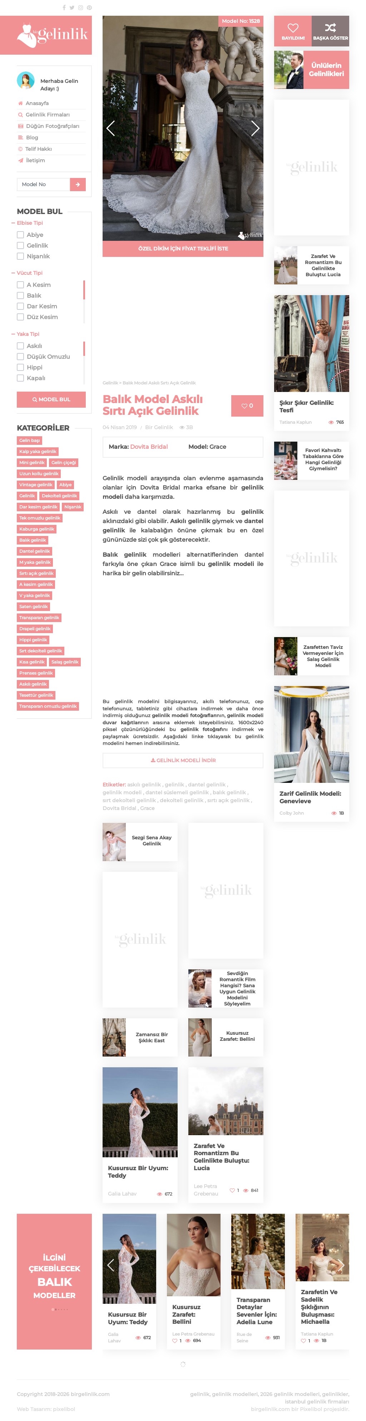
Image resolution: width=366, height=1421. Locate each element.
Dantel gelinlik (34, 551)
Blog (27, 137)
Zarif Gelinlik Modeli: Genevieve (310, 811)
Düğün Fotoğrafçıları (48, 126)
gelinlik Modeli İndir (183, 760)
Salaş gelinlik (64, 662)
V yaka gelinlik (34, 595)
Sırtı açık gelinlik (36, 573)
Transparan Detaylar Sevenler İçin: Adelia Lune (255, 1308)
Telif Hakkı (34, 149)
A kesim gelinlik (36, 584)
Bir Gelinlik (159, 427)
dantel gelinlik (207, 784)
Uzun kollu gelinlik (38, 473)
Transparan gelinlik (39, 617)
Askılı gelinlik (32, 684)
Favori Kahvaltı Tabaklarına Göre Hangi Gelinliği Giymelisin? (323, 473)
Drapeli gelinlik (34, 628)
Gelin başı (29, 440)
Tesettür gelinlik (36, 695)
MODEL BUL (51, 399)
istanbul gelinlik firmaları (317, 1393)
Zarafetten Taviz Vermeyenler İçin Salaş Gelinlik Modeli (323, 670)
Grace (147, 808)
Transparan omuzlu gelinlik (47, 706)
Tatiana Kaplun (296, 436)
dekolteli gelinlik (181, 800)
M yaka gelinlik (34, 562)
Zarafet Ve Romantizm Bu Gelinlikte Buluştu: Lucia (224, 1157)
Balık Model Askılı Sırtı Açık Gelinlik (153, 405)
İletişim (31, 160)
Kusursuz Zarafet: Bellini (237, 1036)
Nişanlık (72, 507)
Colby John (292, 827)
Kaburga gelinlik (36, 529)
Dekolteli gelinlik (59, 495)
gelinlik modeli (122, 792)
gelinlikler (335, 1385)
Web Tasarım (33, 1400)
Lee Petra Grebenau (193, 1334)
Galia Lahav (122, 1194)
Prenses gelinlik (36, 673)
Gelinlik (27, 495)
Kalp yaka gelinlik (37, 451)
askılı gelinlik (144, 784)
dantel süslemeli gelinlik (177, 792)
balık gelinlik (229, 792)
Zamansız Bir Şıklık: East (152, 1037)
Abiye (65, 484)
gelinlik (174, 784)
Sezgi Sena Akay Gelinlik (152, 840)
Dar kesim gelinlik (38, 507)
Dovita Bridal (149, 446)
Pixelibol (311, 1400)
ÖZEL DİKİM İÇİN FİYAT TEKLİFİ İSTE (183, 248)
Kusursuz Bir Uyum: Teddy (130, 1172)
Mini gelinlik (31, 462)
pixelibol (64, 1400)
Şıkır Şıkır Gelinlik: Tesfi (309, 420)
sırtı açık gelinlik (228, 800)
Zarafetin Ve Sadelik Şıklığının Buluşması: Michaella (321, 1308)
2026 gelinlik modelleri (290, 1385)
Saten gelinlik (33, 606)
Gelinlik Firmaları (43, 114)
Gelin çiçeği (63, 462)
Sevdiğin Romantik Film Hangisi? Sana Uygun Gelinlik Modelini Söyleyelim (237, 988)
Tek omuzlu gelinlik (39, 518)
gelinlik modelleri (235, 1385)
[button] (255, 128)
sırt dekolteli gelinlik (129, 800)
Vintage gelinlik (35, 484)
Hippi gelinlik (33, 639)
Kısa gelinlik (31, 662)
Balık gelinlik (32, 540)
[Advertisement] (183, 323)
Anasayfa (33, 103)
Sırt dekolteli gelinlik (40, 651)
